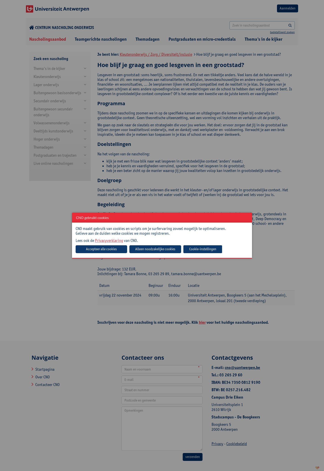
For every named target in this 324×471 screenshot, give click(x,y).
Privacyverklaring (109, 240)
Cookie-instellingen (202, 249)
